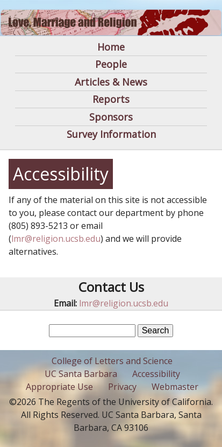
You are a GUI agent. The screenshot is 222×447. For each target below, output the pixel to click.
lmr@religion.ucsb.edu (56, 239)
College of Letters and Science (112, 361)
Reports (111, 99)
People (111, 64)
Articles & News (111, 81)
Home (111, 46)
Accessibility (156, 374)
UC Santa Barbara (81, 374)
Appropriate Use (59, 387)
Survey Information (111, 134)
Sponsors (111, 116)
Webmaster (175, 387)
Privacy (122, 387)
